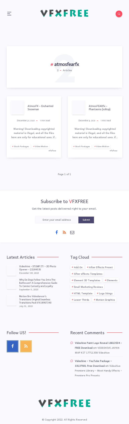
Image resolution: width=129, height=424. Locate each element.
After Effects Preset (101, 267)
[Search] (119, 14)
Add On (78, 267)
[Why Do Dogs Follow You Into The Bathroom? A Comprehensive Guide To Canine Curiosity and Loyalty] (12, 283)
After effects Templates (88, 274)
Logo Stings (106, 293)
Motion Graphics (105, 299)
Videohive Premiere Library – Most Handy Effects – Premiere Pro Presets (98, 370)
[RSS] (64, 232)
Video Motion (41, 146)
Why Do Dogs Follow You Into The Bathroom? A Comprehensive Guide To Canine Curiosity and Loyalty (38, 283)
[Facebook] (57, 232)
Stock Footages (21, 146)
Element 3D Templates (87, 280)
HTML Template (83, 293)
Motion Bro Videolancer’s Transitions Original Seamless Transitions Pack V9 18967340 (35, 299)
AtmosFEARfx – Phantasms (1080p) (99, 107)
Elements (112, 280)
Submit (86, 220)
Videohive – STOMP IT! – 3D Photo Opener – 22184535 (37, 267)
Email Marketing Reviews (88, 287)
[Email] (72, 232)
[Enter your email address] (57, 219)
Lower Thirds (81, 299)
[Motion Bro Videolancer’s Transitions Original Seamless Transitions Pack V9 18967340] (12, 300)
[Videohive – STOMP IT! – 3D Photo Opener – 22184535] (12, 270)
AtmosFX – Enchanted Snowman (40, 107)
